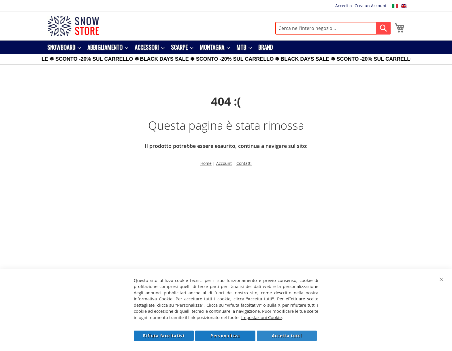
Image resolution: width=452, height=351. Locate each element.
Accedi (341, 5)
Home (206, 163)
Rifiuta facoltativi (163, 335)
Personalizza (225, 335)
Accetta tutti (287, 335)
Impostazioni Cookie (261, 317)
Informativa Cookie (153, 299)
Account (224, 163)
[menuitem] (62, 47)
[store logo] (73, 26)
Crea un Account (371, 5)
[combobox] (333, 28)
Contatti (244, 163)
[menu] (226, 47)
